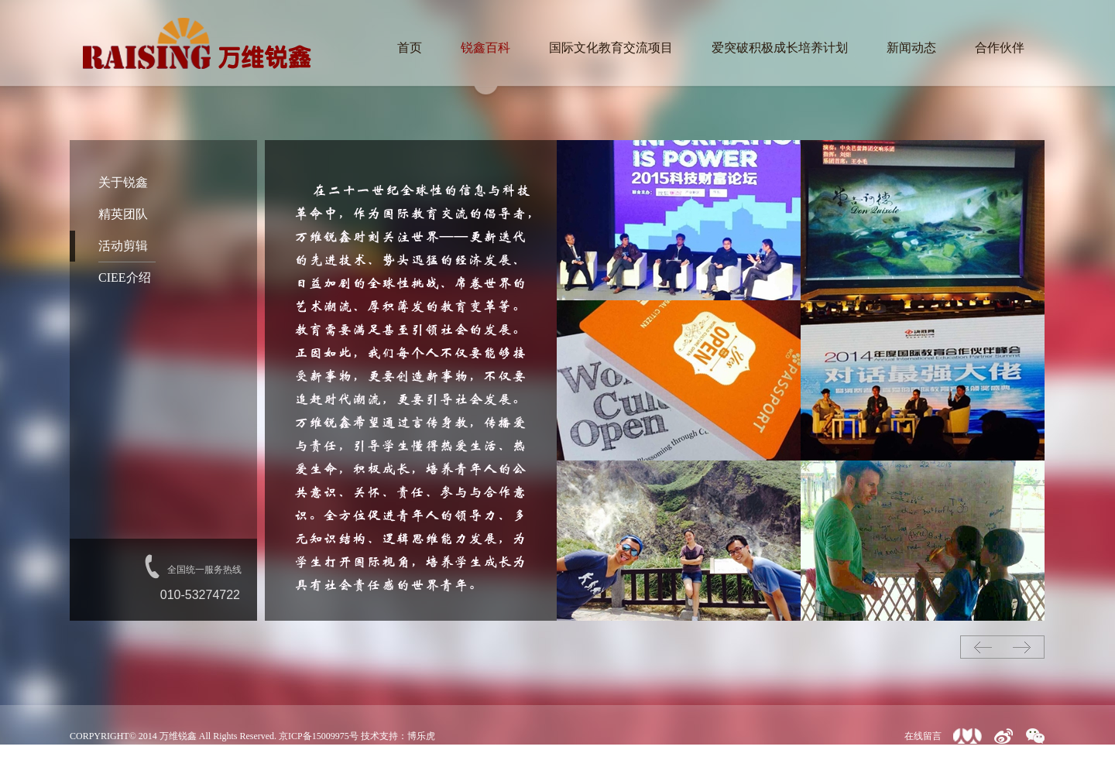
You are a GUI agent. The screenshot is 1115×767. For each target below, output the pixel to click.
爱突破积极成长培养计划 (780, 47)
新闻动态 (911, 47)
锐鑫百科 (485, 47)
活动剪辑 (123, 245)
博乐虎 (421, 736)
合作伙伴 (999, 47)
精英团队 (123, 214)
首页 (409, 47)
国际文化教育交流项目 (611, 47)
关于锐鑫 (123, 182)
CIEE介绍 (124, 277)
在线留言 (923, 736)
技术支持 (379, 736)
